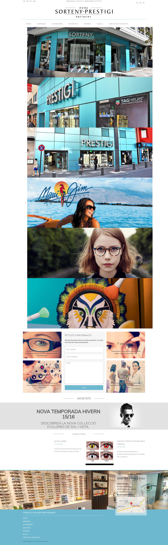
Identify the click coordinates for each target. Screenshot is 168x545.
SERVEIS (87, 24)
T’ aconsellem (42, 343)
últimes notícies (78, 434)
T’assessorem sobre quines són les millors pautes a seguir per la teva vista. (126, 352)
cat (24, 1)
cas (27, 1)
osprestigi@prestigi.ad (126, 494)
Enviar (84, 387)
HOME (28, 24)
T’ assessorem (125, 343)
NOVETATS (73, 24)
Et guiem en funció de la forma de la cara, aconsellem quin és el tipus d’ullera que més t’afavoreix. (125, 385)
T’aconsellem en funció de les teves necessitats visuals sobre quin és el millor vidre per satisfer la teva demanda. (42, 353)
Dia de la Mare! (60, 441)
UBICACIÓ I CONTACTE (118, 24)
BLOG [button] (100, 24)
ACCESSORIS (57, 24)
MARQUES (41, 24)
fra (31, 1)
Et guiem (126, 374)
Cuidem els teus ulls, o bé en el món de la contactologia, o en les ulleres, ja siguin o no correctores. (42, 385)
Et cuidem (42, 374)
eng (34, 1)
